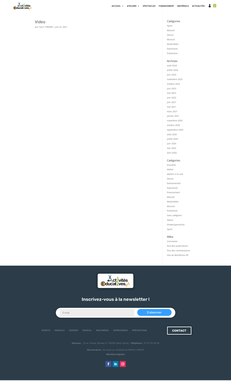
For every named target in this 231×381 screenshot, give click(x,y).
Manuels (60, 331)
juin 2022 (171, 98)
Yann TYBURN (46, 27)
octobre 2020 (173, 126)
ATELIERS (131, 6)
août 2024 (172, 66)
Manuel (171, 31)
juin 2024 (171, 75)
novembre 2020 (174, 121)
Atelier (170, 170)
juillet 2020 (172, 139)
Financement (173, 193)
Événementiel (174, 184)
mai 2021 (171, 107)
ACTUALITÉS (198, 6)
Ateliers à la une (175, 175)
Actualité (171, 165)
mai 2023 (171, 93)
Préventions (139, 331)
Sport (169, 26)
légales (115, 355)
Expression (172, 49)
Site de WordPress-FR (177, 255)
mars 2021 (172, 112)
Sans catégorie (174, 216)
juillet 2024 (172, 70)
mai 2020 (171, 149)
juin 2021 (171, 103)
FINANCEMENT (166, 6)
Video (40, 22)
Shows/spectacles (176, 225)
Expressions (120, 331)
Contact (179, 331)
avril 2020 (172, 153)
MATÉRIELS (183, 6)
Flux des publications (177, 246)
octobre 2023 (173, 84)
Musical (171, 40)
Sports (46, 331)
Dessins (73, 331)
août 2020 (172, 135)
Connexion (172, 242)
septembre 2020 (175, 130)
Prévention (172, 54)
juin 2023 (171, 89)
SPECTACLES (149, 6)
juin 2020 (171, 144)
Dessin (170, 35)
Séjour (170, 220)
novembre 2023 (174, 80)
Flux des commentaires (178, 251)
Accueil (116, 6)
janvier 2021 (173, 116)
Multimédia (172, 45)
